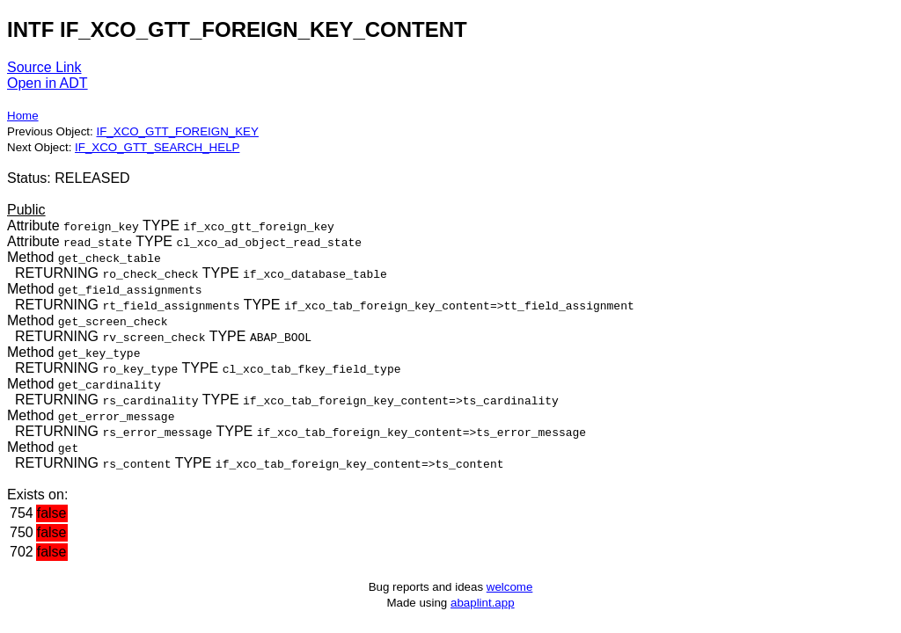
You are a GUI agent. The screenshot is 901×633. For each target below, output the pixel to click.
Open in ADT (47, 83)
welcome (510, 586)
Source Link (44, 67)
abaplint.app (482, 602)
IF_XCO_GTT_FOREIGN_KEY (177, 131)
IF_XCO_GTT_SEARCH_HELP (157, 147)
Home (23, 115)
